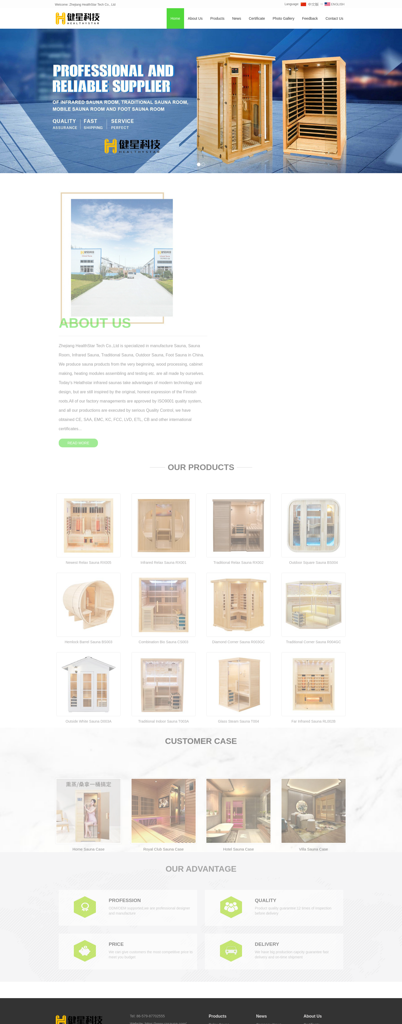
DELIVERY (267, 819)
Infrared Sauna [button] (103, 1016)
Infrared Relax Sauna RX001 (163, 452)
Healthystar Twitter (192, 1007)
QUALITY (266, 775)
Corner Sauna (220, 916)
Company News (269, 893)
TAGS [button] (70, 1016)
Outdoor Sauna (221, 923)
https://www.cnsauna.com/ (166, 892)
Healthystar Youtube (223, 1007)
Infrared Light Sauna (225, 939)
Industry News (267, 900)
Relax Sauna (219, 893)
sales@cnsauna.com (158, 900)
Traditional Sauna (223, 931)
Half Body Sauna (222, 954)
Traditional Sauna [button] (176, 1016)
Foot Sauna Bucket (224, 962)
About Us (195, 19)
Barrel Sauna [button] (202, 1016)
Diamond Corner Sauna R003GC (238, 531)
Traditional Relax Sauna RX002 (238, 452)
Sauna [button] (84, 1016)
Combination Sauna (224, 908)
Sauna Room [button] (224, 1016)
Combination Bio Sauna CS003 (163, 531)
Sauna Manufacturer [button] (295, 1016)
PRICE (116, 819)
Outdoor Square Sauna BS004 (313, 452)
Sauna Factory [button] (267, 1016)
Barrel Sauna (219, 900)
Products (217, 19)
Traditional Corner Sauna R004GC (313, 531)
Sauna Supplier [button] (324, 1016)
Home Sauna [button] (126, 1016)
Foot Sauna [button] (244, 1016)
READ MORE (223, 296)
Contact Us (334, 19)
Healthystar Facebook (159, 1007)
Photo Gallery (283, 19)
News (236, 19)
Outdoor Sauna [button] (149, 1016)
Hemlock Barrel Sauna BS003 (88, 531)
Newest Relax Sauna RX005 (88, 452)
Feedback (310, 19)
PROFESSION (125, 775)
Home (175, 19)
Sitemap (136, 920)
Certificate (257, 19)
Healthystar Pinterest (256, 1007)
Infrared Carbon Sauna (227, 946)
